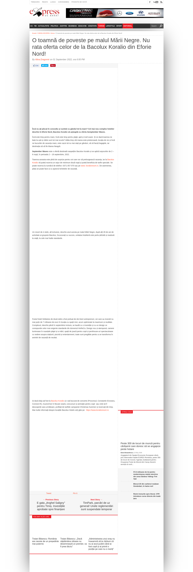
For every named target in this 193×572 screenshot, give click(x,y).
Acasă (34, 33)
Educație (82, 26)
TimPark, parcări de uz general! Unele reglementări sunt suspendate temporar (96, 506)
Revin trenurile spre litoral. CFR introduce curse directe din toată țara (146, 496)
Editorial (127, 26)
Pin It (75, 493)
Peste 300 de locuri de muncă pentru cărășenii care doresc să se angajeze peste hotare (140, 446)
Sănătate (92, 26)
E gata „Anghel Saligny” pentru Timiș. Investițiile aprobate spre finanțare (51, 506)
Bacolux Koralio (57, 401)
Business (72, 26)
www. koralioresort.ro (89, 166)
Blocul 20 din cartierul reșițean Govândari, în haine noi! (146, 485)
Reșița (45, 2)
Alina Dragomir (42, 59)
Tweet (48, 493)
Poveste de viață (79, 2)
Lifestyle (110, 26)
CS (31, 26)
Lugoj (53, 2)
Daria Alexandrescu (127, 452)
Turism (101, 26)
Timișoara (35, 2)
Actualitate (43, 26)
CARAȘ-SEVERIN (44, 33)
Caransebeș (63, 2)
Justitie (63, 26)
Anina (52, 33)
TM (35, 26)
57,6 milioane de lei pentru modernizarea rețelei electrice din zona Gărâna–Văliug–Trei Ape (145, 475)
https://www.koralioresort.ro (97, 410)
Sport (119, 26)
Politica (54, 26)
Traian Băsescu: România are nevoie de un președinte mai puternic (45, 541)
